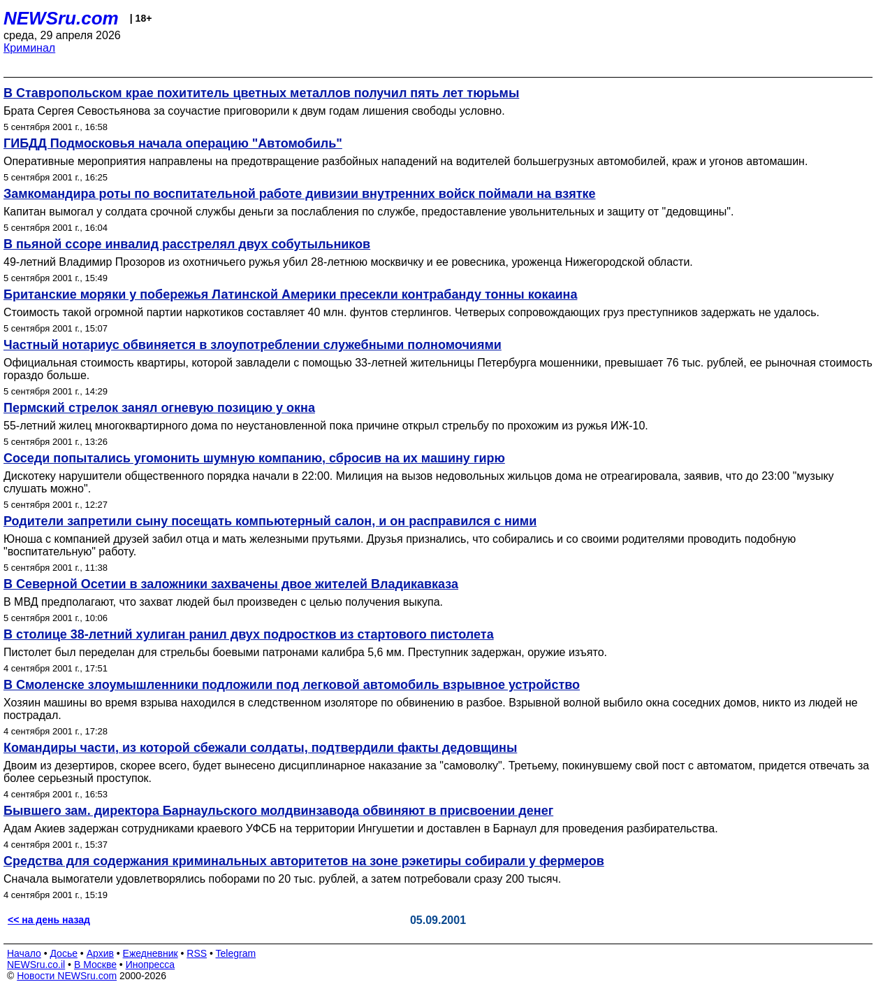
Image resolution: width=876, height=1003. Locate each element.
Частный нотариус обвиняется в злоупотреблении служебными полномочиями (252, 345)
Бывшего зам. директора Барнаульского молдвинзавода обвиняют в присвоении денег (278, 811)
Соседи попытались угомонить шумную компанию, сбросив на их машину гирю (254, 458)
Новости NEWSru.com (67, 975)
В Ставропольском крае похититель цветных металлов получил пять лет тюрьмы (261, 93)
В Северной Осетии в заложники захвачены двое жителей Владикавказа (230, 584)
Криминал (29, 48)
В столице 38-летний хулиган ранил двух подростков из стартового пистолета (248, 634)
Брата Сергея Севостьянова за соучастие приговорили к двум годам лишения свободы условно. (254, 111)
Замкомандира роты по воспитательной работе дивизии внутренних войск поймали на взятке (299, 194)
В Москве (95, 964)
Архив (100, 953)
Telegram (236, 953)
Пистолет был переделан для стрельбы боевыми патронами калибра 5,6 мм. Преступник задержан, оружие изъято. (305, 652)
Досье (64, 953)
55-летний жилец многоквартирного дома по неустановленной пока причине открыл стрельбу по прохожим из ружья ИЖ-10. (325, 426)
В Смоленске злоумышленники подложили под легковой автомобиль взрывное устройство (291, 685)
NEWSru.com (61, 18)
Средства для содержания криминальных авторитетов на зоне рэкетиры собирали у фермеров (303, 861)
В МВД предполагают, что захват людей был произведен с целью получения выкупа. (223, 602)
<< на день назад (49, 919)
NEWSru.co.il (36, 964)
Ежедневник (150, 953)
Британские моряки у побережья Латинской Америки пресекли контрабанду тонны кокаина (290, 294)
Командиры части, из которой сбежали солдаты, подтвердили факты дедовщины (260, 748)
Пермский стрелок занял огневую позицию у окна (159, 408)
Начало (24, 953)
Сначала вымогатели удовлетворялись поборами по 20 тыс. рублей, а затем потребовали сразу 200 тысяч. (282, 879)
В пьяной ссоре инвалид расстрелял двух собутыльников (186, 244)
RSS (197, 953)
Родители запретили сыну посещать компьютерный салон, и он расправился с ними (269, 521)
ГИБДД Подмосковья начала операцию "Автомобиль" (172, 143)
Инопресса (150, 964)
